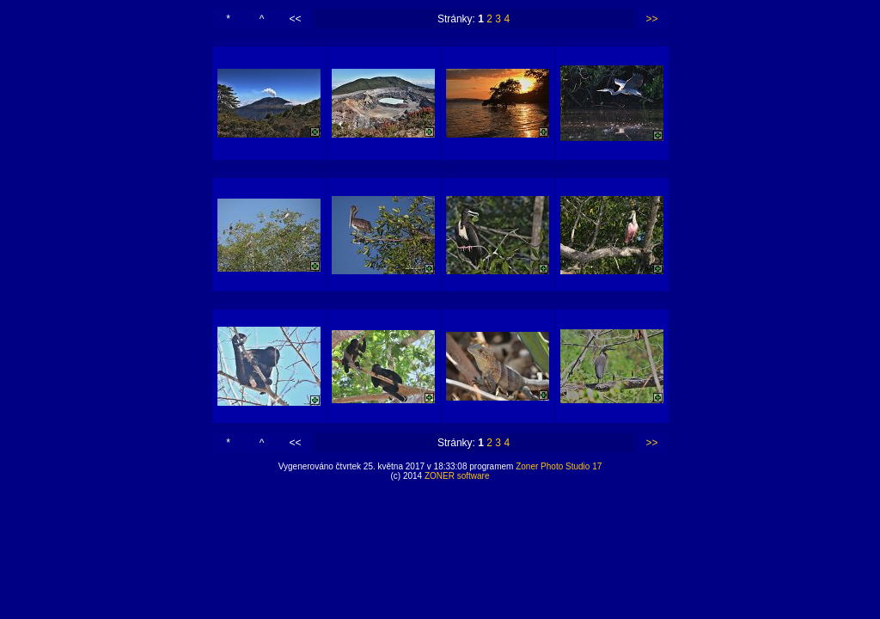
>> (651, 19)
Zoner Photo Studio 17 (559, 466)
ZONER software (457, 476)
